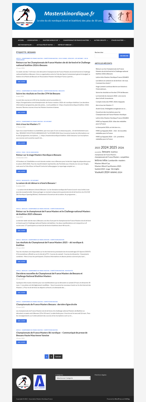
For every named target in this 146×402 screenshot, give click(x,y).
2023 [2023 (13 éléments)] (97, 147)
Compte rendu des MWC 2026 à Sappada (110, 102)
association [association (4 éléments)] (98, 152)
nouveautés (26, 180)
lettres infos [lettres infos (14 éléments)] (101, 160)
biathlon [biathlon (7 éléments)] (114, 152)
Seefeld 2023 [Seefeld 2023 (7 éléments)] (100, 169)
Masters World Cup (50, 40)
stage (23, 152)
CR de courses (63, 58)
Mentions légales (100, 375)
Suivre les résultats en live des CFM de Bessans (38, 93)
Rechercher (99, 52)
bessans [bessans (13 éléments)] (106, 151)
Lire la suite (20, 81)
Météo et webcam (64, 45)
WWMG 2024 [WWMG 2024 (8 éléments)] (116, 172)
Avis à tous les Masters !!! (28, 124)
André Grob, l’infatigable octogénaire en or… (111, 109)
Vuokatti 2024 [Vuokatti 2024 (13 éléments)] (102, 172)
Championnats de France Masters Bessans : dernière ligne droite (46, 304)
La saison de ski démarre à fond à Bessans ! (36, 183)
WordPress (118, 399)
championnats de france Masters (32, 58)
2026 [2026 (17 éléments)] (121, 147)
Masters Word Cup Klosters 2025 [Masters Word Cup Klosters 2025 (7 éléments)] (108, 166)
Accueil (21, 40)
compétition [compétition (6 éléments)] (124, 157)
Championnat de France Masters (76, 40)
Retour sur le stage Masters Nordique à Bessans (38, 155)
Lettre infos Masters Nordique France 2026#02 (112, 118)
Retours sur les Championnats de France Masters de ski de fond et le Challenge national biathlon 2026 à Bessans (112, 71)
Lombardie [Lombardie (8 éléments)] (113, 160)
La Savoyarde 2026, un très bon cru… (108, 127)
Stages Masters (117, 40)
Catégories (59, 375)
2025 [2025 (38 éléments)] (113, 147)
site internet (79, 58)
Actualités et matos (45, 45)
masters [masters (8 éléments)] (121, 160)
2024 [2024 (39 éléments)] (105, 147)
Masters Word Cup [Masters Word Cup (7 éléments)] (102, 163)
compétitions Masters (51, 58)
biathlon (24, 208)
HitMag (127, 399)
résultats (71, 58)
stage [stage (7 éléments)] (108, 169)
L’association (32, 40)
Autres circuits (100, 40)
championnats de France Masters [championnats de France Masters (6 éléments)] (107, 157)
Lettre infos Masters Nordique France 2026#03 (112, 77)
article (18, 58)
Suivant (58, 356)
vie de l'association (32, 152)
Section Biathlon (25, 45)
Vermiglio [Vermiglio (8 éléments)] (115, 169)
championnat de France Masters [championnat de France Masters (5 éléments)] (105, 155)
